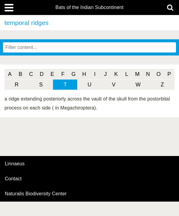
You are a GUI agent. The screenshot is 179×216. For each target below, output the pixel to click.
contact (13, 178)
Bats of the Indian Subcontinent (89, 7)
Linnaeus (15, 163)
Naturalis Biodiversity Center (36, 193)
